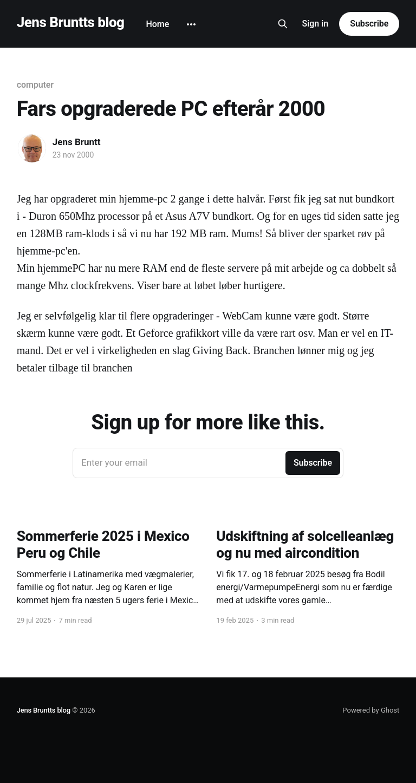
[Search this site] (282, 23)
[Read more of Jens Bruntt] (32, 148)
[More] (191, 24)
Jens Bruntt (77, 141)
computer (35, 85)
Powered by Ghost (370, 710)
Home (157, 24)
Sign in (315, 23)
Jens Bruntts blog (71, 22)
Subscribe (369, 23)
